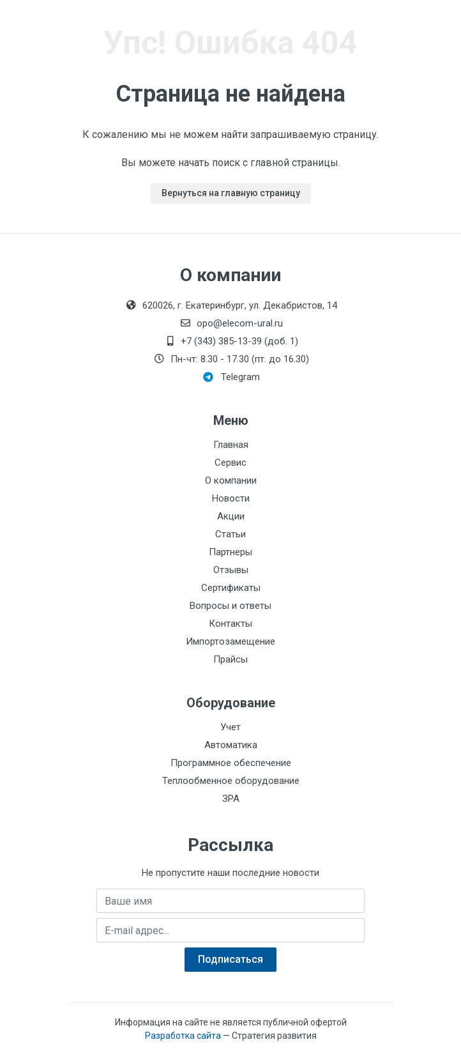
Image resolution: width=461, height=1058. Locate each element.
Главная (230, 444)
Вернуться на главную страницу (231, 193)
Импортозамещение (230, 641)
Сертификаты (231, 588)
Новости (231, 498)
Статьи (230, 534)
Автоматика (230, 745)
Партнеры (230, 552)
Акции (231, 516)
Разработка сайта (183, 1036)
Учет (230, 727)
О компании (231, 480)
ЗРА (230, 798)
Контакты (230, 623)
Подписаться (230, 959)
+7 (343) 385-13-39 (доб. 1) (230, 341)
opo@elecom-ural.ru (231, 323)
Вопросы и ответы (230, 605)
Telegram (231, 377)
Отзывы (230, 570)
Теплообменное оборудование (230, 780)
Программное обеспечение (230, 763)
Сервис (230, 462)
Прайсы (230, 659)
